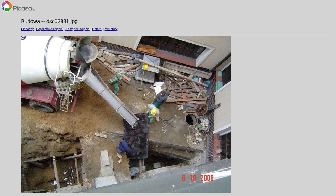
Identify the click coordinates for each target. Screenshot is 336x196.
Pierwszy (27, 29)
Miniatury (111, 29)
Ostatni (97, 29)
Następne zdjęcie (77, 29)
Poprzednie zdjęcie (49, 29)
